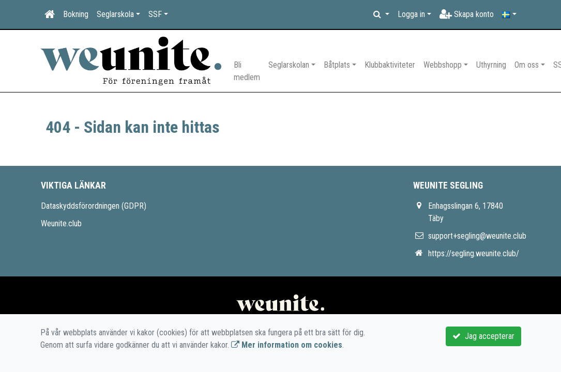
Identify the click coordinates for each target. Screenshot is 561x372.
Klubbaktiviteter (390, 65)
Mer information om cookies (286, 345)
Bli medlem (247, 71)
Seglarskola (115, 14)
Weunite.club (61, 223)
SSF (155, 14)
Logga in (411, 14)
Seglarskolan (288, 65)
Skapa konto (466, 14)
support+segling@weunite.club (477, 236)
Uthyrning (491, 65)
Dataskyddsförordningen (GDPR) (93, 206)
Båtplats (337, 65)
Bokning (75, 14)
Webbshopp (442, 65)
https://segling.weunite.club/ (473, 253)
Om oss (526, 65)
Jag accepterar (483, 336)
